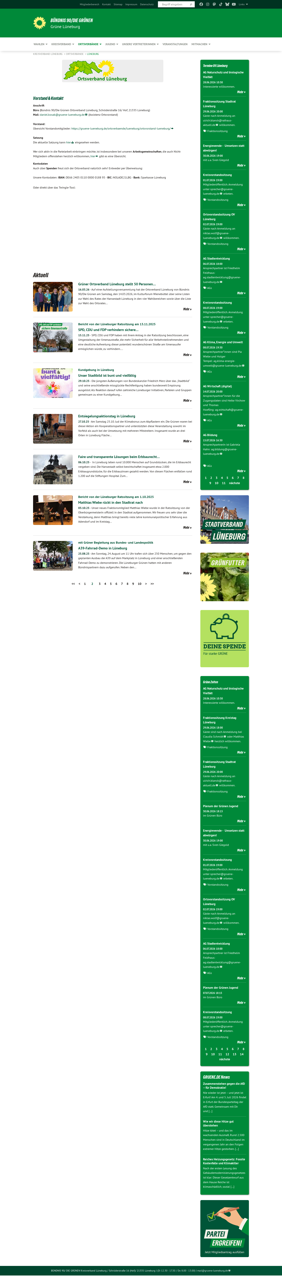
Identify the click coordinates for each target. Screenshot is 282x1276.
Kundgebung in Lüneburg (97, 369)
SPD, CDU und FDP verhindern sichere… (114, 329)
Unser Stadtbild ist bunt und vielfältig (112, 375)
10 (139, 584)
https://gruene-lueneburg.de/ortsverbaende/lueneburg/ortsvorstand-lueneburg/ (121, 128)
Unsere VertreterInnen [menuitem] (139, 44)
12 (227, 1050)
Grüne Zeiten (213, 679)
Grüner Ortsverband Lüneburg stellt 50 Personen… (124, 284)
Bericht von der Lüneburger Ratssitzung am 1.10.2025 (119, 496)
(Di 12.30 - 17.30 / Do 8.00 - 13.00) (176, 1271)
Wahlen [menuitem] (39, 44)
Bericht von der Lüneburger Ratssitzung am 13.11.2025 (120, 324)
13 (234, 1050)
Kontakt (106, 4)
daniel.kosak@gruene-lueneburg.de (62, 114)
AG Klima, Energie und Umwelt (224, 341)
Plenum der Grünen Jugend (222, 803)
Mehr (186, 309)
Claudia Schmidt (213, 734)
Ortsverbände (75, 54)
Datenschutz (147, 4)
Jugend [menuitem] (110, 44)
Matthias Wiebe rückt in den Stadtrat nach (116, 502)
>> (152, 584)
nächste (234, 481)
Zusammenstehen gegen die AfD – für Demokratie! (222, 1082)
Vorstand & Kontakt (53, 97)
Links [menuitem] (242, 4)
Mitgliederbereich (89, 4)
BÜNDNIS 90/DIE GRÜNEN (77, 20)
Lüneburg (93, 54)
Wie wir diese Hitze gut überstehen (219, 1120)
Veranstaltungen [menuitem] (175, 44)
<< (73, 584)
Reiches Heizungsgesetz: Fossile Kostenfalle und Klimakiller (220, 1159)
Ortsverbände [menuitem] (88, 44)
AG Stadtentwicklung (217, 257)
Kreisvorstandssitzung (218, 174)
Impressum (131, 4)
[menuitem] (89, 4)
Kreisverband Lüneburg (48, 54)
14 (242, 1050)
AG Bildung (211, 433)
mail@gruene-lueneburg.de (212, 1271)
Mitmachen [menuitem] (199, 44)
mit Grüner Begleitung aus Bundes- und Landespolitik (119, 542)
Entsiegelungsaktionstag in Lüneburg (112, 416)
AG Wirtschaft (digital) (218, 385)
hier (68, 142)
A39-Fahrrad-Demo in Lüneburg (107, 548)
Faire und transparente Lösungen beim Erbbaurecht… (126, 456)
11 (224, 481)
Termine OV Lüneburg (220, 65)
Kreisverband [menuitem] (61, 44)
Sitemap (118, 4)
